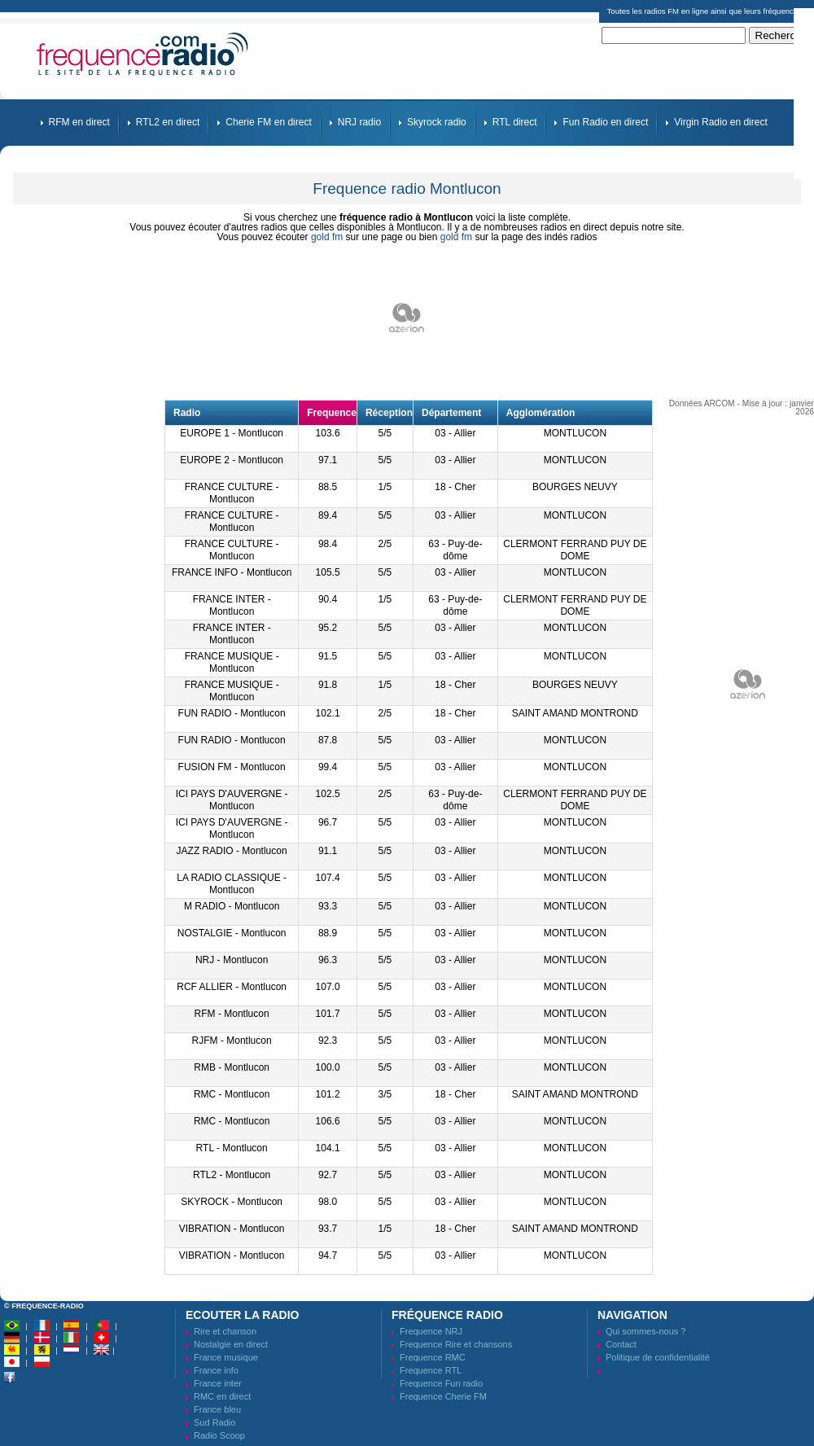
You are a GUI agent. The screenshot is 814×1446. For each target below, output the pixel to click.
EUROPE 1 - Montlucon (231, 433)
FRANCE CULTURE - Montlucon (232, 493)
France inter (218, 1383)
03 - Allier (455, 433)
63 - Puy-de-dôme (455, 550)
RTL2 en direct (168, 122)
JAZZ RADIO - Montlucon (232, 851)
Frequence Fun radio (441, 1383)
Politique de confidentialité (658, 1357)
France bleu (217, 1409)
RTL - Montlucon (232, 1148)
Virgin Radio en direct (721, 122)
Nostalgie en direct (231, 1344)
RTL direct (514, 122)
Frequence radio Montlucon (407, 188)
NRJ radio (359, 122)
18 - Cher (455, 487)
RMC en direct (222, 1396)
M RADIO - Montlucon (231, 906)
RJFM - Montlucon (232, 1040)
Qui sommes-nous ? (645, 1331)
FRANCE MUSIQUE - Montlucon (232, 662)
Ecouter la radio (242, 1314)
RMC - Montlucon (231, 1094)
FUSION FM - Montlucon (232, 767)
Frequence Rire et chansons (456, 1344)
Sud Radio (214, 1422)
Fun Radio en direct (605, 122)
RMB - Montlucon (231, 1067)
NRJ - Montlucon (231, 960)
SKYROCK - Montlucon (231, 1201)
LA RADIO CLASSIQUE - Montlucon (232, 884)
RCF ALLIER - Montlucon (232, 986)
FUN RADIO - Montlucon (232, 713)
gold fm (327, 237)
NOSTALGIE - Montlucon (232, 933)
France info (216, 1370)
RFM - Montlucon (232, 1013)
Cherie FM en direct (268, 122)
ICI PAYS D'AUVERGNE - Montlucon (232, 800)
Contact (621, 1344)
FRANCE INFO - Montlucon (231, 572)
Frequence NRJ (431, 1331)
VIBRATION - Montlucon (232, 1228)
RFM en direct (79, 122)
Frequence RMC (433, 1357)
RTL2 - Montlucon (231, 1175)
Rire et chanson (225, 1331)
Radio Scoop (219, 1435)
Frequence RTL (431, 1370)
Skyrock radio (436, 122)
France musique (226, 1357)
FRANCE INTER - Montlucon (232, 605)
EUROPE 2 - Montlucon (231, 460)
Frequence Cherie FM (443, 1396)
